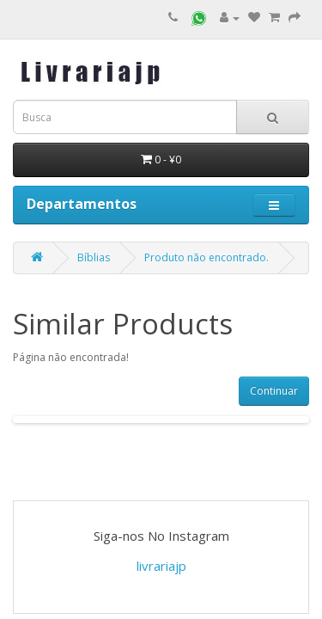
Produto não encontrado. (206, 257)
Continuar (274, 390)
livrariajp (161, 565)
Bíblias (93, 257)
